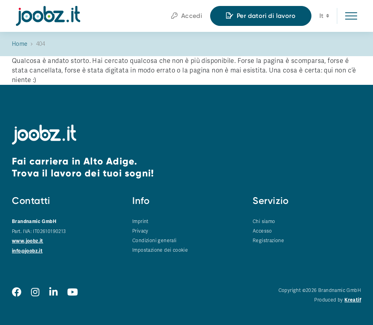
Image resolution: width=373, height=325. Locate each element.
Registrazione (268, 240)
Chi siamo (264, 221)
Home (20, 44)
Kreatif (352, 300)
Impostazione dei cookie (160, 250)
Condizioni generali (154, 240)
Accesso (262, 231)
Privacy (140, 231)
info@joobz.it (27, 251)
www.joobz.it (27, 241)
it (324, 17)
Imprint (140, 221)
